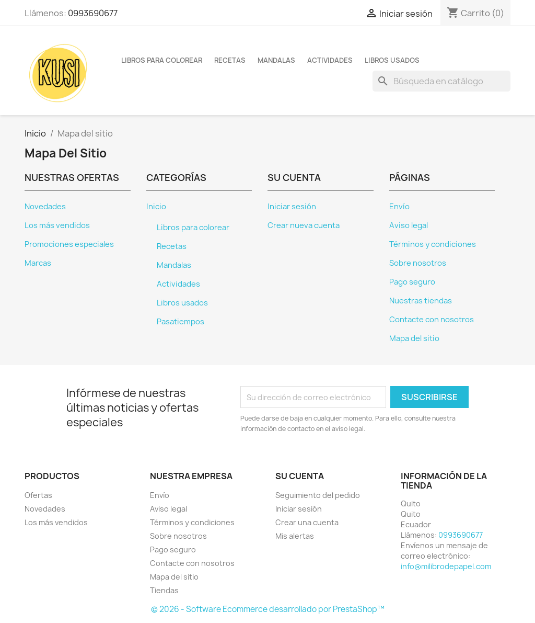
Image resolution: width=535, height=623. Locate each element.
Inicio (156, 206)
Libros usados (392, 60)
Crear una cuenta (307, 522)
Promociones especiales (69, 244)
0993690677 (93, 13)
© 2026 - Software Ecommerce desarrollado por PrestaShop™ (268, 609)
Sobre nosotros (417, 263)
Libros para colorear (161, 60)
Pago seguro (412, 282)
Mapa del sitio (414, 338)
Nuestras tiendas (420, 301)
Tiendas (164, 590)
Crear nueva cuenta (304, 225)
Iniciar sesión (292, 206)
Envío (399, 206)
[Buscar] (441, 81)
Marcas (38, 263)
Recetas (230, 60)
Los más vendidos (57, 225)
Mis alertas (294, 536)
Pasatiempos (180, 321)
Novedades (45, 206)
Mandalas (276, 60)
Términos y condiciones (432, 244)
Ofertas (38, 495)
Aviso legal (408, 225)
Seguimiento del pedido (317, 495)
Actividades (330, 60)
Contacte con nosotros (431, 319)
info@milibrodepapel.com (446, 566)
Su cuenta (299, 476)
